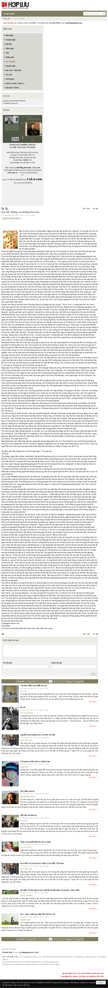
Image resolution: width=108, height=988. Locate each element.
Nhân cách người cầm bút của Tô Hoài (35, 842)
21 (39, 681)
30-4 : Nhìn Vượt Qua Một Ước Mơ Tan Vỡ (37, 914)
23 (46, 681)
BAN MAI (24, 821)
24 (50, 681)
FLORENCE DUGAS (10, 103)
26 (58, 681)
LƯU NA (23, 691)
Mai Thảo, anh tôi (27, 791)
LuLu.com (36, 168)
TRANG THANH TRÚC (11, 218)
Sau (94, 208)
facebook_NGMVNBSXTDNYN (14, 101)
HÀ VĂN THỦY (26, 847)
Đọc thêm (92, 701)
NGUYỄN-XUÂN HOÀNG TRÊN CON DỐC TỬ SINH (42, 863)
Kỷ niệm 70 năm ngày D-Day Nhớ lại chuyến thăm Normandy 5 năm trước (49, 890)
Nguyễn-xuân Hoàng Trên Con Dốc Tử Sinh (37, 735)
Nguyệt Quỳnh (25, 920)
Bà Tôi (22, 707)
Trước (88, 208)
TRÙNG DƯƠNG (26, 895)
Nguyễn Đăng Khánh (27, 796)
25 (54, 681)
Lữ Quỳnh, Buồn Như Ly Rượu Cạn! (35, 761)
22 (42, 681)
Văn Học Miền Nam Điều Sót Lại (33, 685)
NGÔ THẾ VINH (26, 740)
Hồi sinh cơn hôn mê (28, 815)
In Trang (2, 634)
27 (62, 681)
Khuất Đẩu (24, 767)
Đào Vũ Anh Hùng (26, 713)
